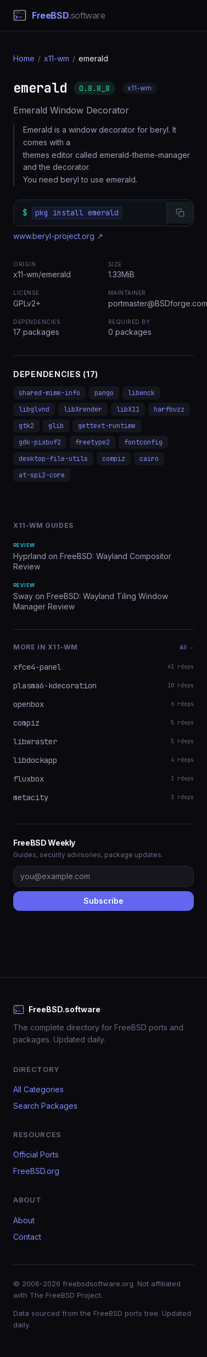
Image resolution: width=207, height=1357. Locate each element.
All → (187, 647)
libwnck (141, 393)
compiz (113, 458)
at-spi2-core (42, 475)
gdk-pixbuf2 (40, 442)
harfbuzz (169, 409)
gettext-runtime (107, 425)
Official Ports (36, 1154)
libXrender (83, 409)
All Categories (38, 1089)
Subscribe (103, 900)
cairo (149, 458)
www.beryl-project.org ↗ (58, 236)
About (24, 1220)
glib (56, 425)
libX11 (127, 409)
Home (24, 58)
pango (104, 393)
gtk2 (26, 425)
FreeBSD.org (36, 1171)
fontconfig (143, 442)
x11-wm (56, 58)
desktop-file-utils (53, 458)
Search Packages (45, 1105)
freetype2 (92, 442)
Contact (27, 1236)
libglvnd (34, 409)
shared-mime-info (49, 393)
